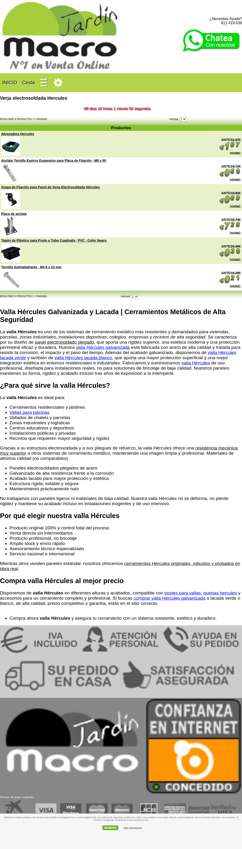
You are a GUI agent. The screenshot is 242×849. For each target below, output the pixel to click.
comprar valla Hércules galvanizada (169, 598)
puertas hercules (220, 592)
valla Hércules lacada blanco (83, 357)
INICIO (10, 82)
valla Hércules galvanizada (103, 347)
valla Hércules (196, 362)
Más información (133, 827)
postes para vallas (182, 592)
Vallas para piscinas (29, 412)
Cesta (28, 82)
